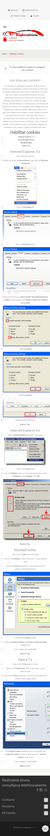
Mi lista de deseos (31, 10)
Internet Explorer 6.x (26, 140)
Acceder (36, 16)
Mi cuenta (14, 10)
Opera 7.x (26, 146)
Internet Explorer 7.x (26, 137)
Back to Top (25, 424)
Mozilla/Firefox (26, 143)
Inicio (4, 54)
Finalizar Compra (20, 16)
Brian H (34, 827)
